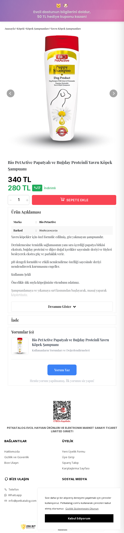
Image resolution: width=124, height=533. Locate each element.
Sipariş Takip (70, 462)
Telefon (11, 489)
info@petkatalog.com (20, 500)
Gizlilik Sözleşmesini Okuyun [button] (82, 508)
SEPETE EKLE (74, 199)
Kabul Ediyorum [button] (79, 518)
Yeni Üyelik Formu (73, 451)
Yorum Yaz (62, 370)
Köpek (20, 28)
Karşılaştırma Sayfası (75, 468)
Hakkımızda (12, 451)
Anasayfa (10, 28)
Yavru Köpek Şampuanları (66, 28)
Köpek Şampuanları (37, 28)
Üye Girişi (68, 457)
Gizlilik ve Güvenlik (16, 457)
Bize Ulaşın (11, 462)
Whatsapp (13, 495)
